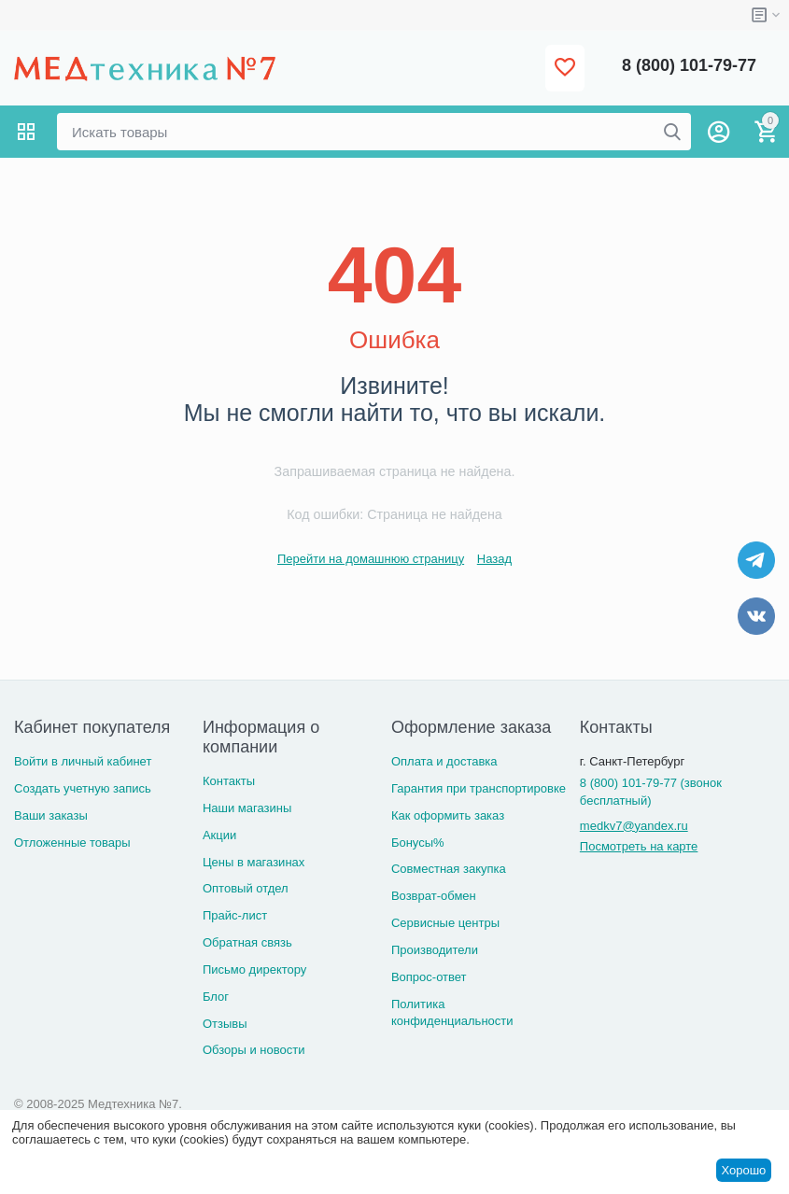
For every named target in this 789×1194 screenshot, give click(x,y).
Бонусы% (417, 843)
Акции (219, 835)
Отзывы (225, 1024)
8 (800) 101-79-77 (689, 65)
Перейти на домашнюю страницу (370, 559)
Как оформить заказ (447, 815)
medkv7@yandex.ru (634, 826)
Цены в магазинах (253, 862)
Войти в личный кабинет (82, 761)
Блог (216, 997)
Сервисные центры (445, 923)
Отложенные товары (72, 843)
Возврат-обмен (433, 896)
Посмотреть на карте (638, 846)
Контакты (229, 781)
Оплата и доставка (444, 761)
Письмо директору (254, 969)
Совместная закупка (448, 869)
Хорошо (743, 1170)
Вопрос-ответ (429, 977)
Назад (494, 559)
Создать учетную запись (82, 788)
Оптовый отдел (246, 888)
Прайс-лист (235, 915)
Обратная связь (247, 942)
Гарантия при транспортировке (478, 788)
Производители (434, 950)
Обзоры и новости (254, 1050)
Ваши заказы (51, 815)
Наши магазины (247, 808)
